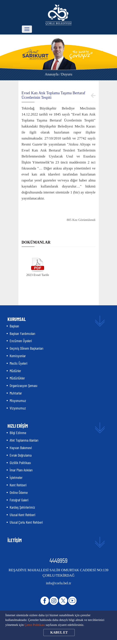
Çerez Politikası (34, 625)
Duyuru (66, 74)
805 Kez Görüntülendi (81, 220)
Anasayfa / (52, 74)
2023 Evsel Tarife (37, 275)
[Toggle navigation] (27, 29)
